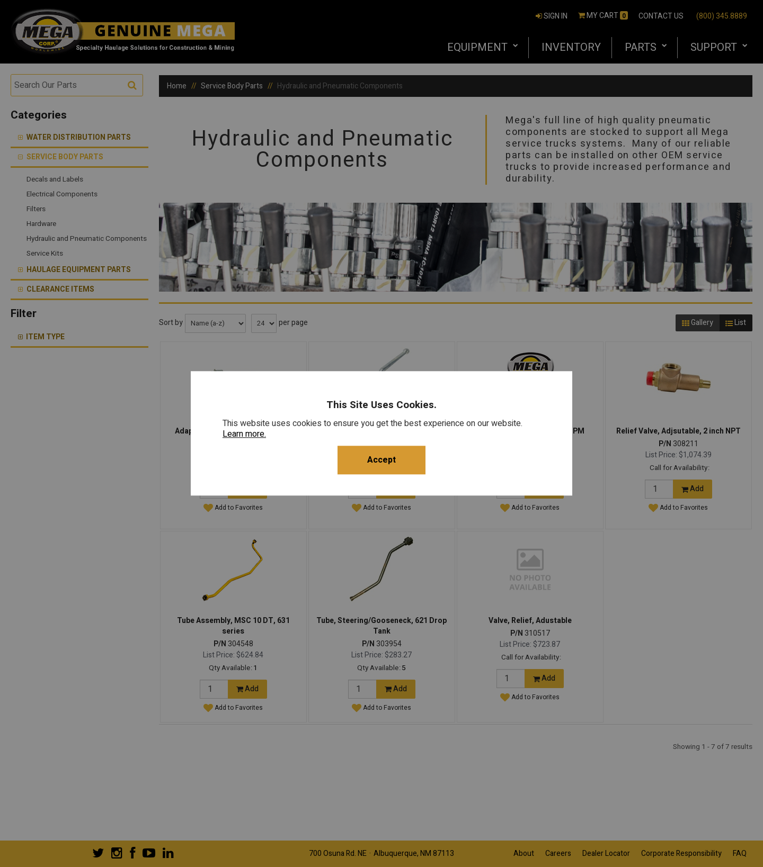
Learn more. (244, 434)
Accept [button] (381, 460)
